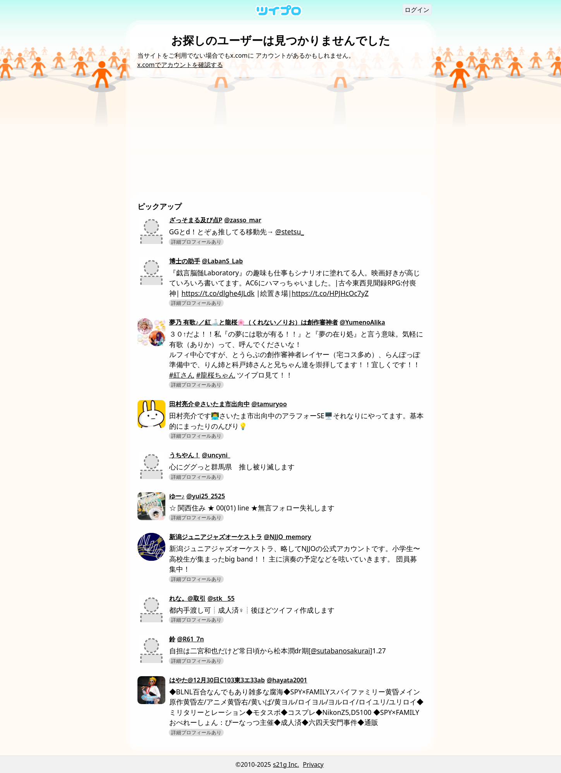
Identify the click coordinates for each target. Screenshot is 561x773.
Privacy (313, 764)
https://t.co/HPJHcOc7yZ (330, 293)
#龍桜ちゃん (215, 375)
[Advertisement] (281, 135)
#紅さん (181, 375)
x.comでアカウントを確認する (180, 64)
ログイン (417, 9)
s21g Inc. (286, 764)
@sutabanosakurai (340, 650)
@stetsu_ (289, 231)
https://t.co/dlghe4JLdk (218, 293)
